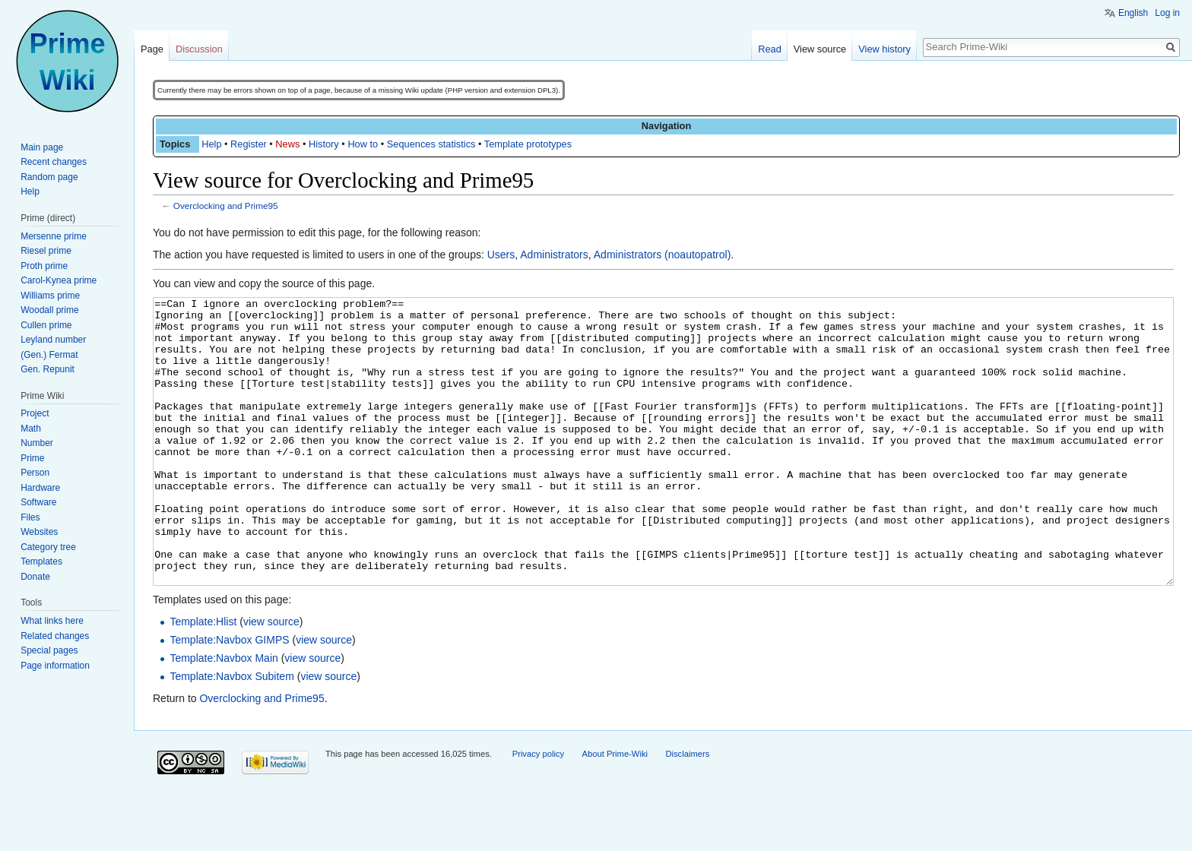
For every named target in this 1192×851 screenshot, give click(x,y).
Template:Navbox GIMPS (229, 697)
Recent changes (54, 162)
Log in (1167, 13)
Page (152, 49)
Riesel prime (46, 250)
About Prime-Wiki (615, 810)
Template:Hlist (203, 678)
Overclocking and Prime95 (225, 205)
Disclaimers (687, 810)
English (1133, 13)
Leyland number (53, 339)
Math (31, 428)
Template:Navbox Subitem (231, 733)
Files (30, 517)
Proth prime (44, 266)
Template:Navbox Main (223, 715)
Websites (39, 532)
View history (884, 49)
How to (362, 144)
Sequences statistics (431, 144)
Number (37, 443)
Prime (32, 458)
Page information (55, 665)
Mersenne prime (54, 236)
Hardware (40, 487)
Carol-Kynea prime (59, 280)
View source (820, 49)
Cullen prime (46, 325)
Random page (49, 177)
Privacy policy (538, 810)
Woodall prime (49, 310)
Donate (35, 576)
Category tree (48, 547)
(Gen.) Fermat (49, 355)
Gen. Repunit (47, 369)
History (324, 144)
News (287, 144)
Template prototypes (528, 144)
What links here (52, 620)
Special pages (49, 650)
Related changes (55, 636)
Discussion (199, 49)
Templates (41, 561)
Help (211, 144)
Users (501, 254)
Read (769, 49)
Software (38, 502)
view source (271, 678)
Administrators (554, 254)
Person (35, 472)
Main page (42, 147)
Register (248, 144)
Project (35, 413)
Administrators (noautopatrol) (662, 254)
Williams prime (50, 295)
